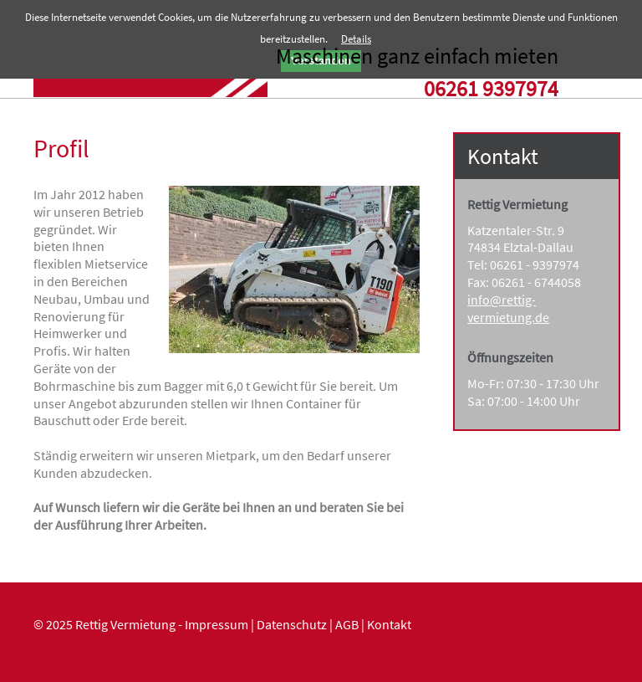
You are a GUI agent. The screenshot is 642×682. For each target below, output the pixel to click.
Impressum (216, 624)
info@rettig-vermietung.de (508, 308)
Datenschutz (292, 624)
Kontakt (389, 624)
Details (356, 39)
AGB (347, 624)
